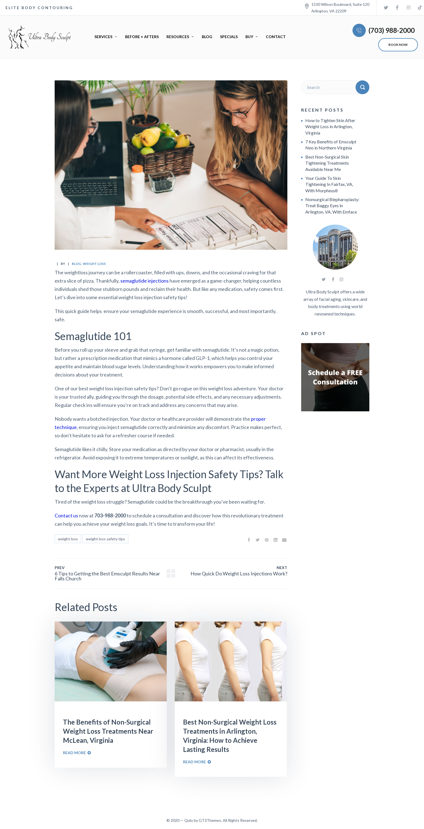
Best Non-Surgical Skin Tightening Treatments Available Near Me (327, 163)
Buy (249, 36)
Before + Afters (142, 36)
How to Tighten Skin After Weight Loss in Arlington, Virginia (330, 126)
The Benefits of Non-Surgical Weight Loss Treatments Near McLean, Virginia (108, 731)
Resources (177, 36)
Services (103, 36)
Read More (74, 752)
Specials (229, 36)
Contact (276, 36)
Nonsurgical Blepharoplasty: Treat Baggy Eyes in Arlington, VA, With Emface (332, 205)
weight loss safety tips (105, 538)
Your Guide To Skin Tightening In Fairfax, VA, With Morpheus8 (329, 184)
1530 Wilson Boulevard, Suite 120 (340, 4)
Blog (207, 36)
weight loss (94, 264)
